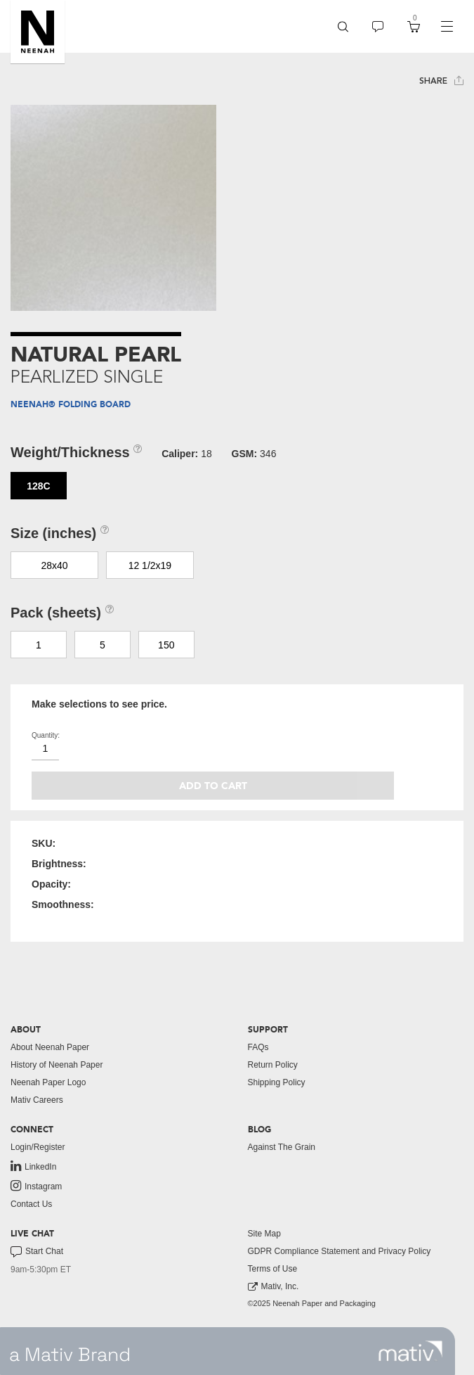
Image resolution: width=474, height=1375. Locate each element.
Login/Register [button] (38, 1147)
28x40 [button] (54, 565)
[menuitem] (343, 26)
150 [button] (166, 645)
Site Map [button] (264, 1234)
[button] (38, 31)
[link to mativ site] (410, 1351)
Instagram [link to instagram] (36, 1185)
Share (441, 80)
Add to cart (213, 786)
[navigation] (446, 26)
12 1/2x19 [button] (150, 565)
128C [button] (38, 486)
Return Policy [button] (273, 1065)
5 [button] (102, 645)
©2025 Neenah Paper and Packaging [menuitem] (312, 1303)
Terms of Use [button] (273, 1269)
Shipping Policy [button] (276, 1082)
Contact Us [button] (31, 1204)
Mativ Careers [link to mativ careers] (37, 1100)
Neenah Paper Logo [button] (48, 1082)
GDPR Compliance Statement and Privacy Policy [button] (339, 1251)
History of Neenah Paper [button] (57, 1065)
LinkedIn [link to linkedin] (33, 1166)
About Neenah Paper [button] (50, 1047)
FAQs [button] (258, 1047)
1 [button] (38, 645)
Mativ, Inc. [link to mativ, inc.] (273, 1286)
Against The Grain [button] (282, 1147)
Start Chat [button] (37, 1252)
